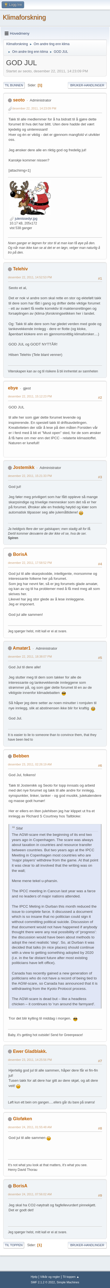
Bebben (21, 756)
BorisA (20, 554)
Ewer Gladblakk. (30, 1051)
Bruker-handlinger (87, 85)
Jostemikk (23, 467)
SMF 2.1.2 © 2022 (43, 1282)
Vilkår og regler (50, 1276)
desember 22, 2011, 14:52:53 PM (30, 277)
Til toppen (13, 1245)
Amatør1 (22, 648)
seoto (19, 100)
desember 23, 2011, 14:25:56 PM (30, 1059)
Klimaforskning (24, 17)
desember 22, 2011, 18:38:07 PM (30, 656)
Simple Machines (68, 1282)
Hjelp (34, 1276)
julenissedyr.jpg (23, 219)
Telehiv (20, 269)
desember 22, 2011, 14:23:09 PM (34, 108)
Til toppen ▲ (71, 1276)
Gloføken (22, 1118)
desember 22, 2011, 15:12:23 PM (30, 396)
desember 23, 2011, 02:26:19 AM (30, 764)
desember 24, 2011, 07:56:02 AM (30, 1194)
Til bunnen (14, 85)
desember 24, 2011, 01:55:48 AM (30, 1127)
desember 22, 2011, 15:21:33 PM (30, 475)
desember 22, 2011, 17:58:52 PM (30, 562)
